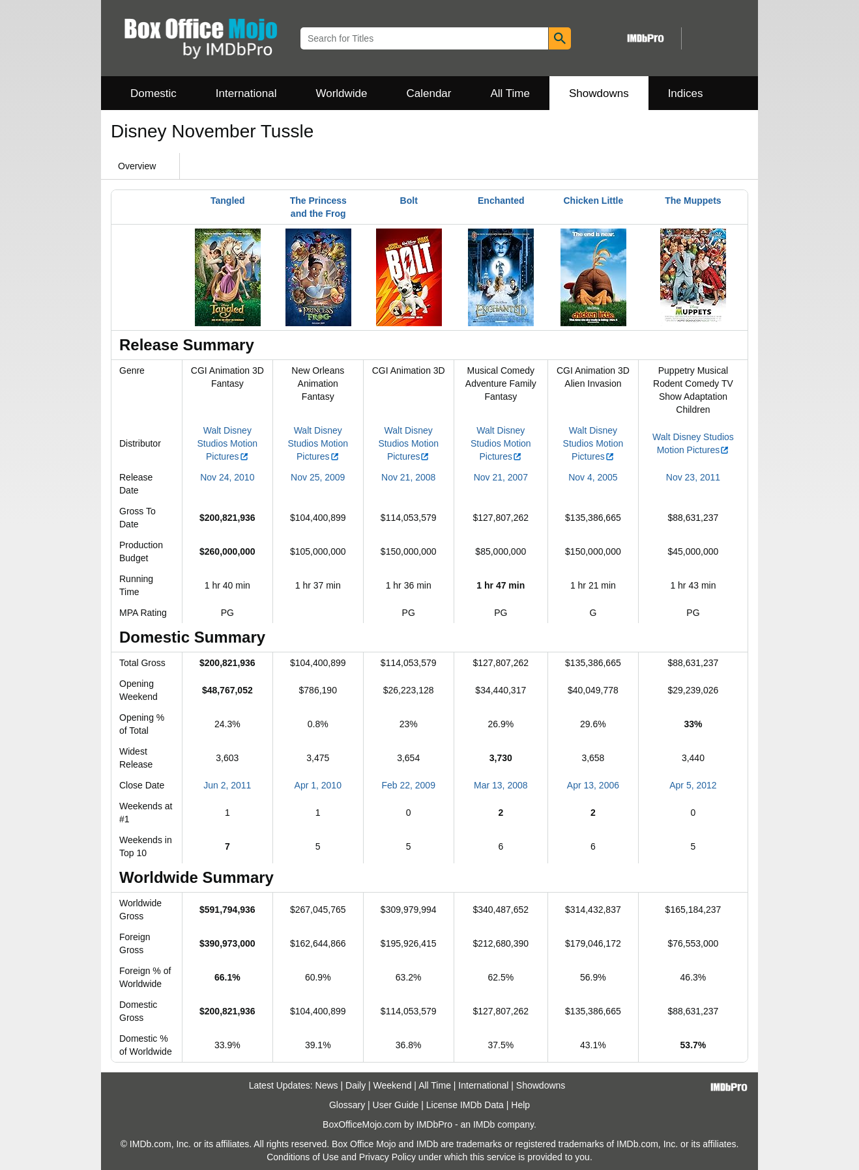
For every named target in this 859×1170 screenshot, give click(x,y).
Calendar (429, 93)
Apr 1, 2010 (318, 785)
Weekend (392, 1085)
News (326, 1085)
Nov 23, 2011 (693, 477)
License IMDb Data (465, 1105)
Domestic (153, 93)
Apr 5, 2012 (692, 785)
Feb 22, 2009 (408, 785)
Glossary (347, 1105)
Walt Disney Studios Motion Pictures (227, 443)
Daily (355, 1085)
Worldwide (341, 93)
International (246, 93)
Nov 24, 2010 (227, 477)
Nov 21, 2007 (501, 477)
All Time (510, 93)
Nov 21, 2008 (408, 477)
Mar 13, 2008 (501, 785)
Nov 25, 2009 (318, 477)
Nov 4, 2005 (593, 477)
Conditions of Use (303, 1157)
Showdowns (599, 93)
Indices (685, 93)
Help (520, 1105)
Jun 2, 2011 (227, 785)
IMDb (484, 1124)
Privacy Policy (387, 1157)
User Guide (396, 1105)
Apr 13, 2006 (593, 785)
